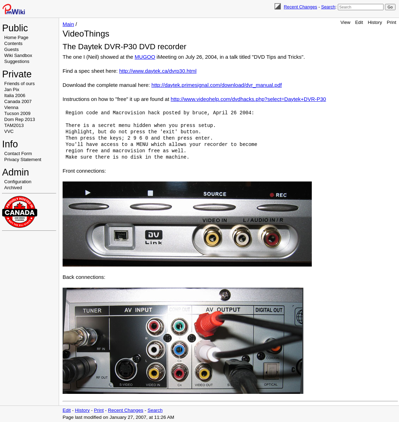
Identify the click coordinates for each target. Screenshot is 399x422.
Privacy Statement (22, 159)
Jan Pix (11, 89)
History (375, 22)
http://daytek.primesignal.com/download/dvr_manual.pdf (217, 85)
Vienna (11, 107)
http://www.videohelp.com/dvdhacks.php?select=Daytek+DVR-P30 (248, 99)
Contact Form (18, 153)
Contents (13, 43)
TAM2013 (14, 125)
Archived (13, 187)
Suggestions (17, 61)
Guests (11, 49)
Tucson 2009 (17, 113)
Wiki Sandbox (18, 55)
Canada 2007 (18, 101)
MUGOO (145, 57)
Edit (359, 22)
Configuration (17, 181)
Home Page (16, 37)
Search (328, 6)
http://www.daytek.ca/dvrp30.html (158, 71)
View (345, 22)
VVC (9, 131)
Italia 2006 (14, 95)
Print (391, 22)
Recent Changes (300, 6)
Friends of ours (19, 83)
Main (68, 24)
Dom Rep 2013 (19, 119)
